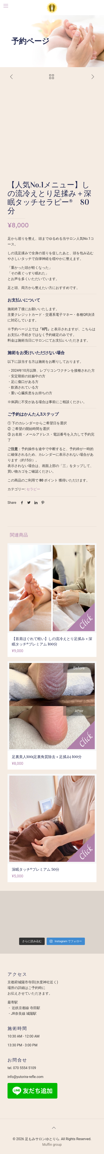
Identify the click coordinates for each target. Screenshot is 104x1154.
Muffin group (52, 1145)
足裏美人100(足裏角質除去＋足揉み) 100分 (47, 757)
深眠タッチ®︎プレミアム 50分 (35, 869)
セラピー (33, 489)
